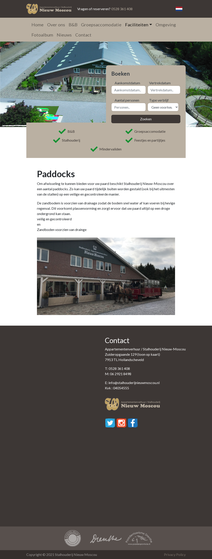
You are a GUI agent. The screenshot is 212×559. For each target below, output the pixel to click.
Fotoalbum (42, 34)
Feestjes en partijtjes (145, 140)
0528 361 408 (122, 9)
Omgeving (166, 24)
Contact (83, 34)
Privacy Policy (175, 554)
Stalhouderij (66, 140)
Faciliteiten (136, 24)
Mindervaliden (106, 149)
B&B (73, 24)
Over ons (56, 24)
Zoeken (146, 119)
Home (37, 24)
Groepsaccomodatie (101, 24)
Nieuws (64, 34)
